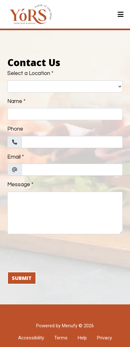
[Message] (65, 213)
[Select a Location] (65, 86)
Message (18, 184)
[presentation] (55, 251)
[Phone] (72, 142)
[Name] (65, 114)
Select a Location (28, 73)
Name (14, 101)
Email (14, 157)
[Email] (72, 170)
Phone (15, 129)
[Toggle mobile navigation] (120, 14)
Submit (22, 278)
